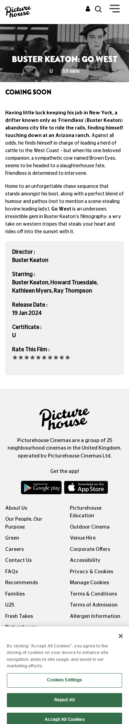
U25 (9, 605)
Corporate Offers (90, 549)
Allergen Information (95, 616)
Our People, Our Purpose (23, 523)
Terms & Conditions (93, 594)
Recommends (21, 582)
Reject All (64, 704)
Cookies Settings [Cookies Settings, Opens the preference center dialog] (64, 684)
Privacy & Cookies (91, 571)
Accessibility (85, 560)
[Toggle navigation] (114, 9)
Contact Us (18, 560)
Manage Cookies (89, 582)
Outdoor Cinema (90, 527)
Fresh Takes (19, 616)
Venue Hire (83, 538)
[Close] (120, 640)
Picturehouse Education (85, 512)
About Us (16, 508)
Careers (14, 549)
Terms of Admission (94, 605)
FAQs (11, 571)
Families (15, 594)
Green (12, 538)
